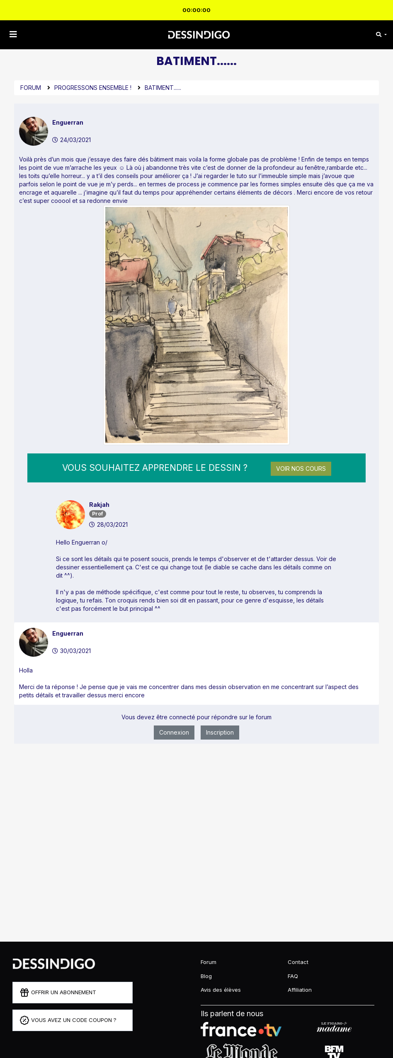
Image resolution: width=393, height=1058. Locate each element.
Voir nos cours (301, 468)
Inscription (220, 732)
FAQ (293, 976)
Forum (30, 87)
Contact (298, 962)
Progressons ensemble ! (92, 87)
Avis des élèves (221, 989)
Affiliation (300, 989)
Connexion (174, 732)
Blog (206, 976)
